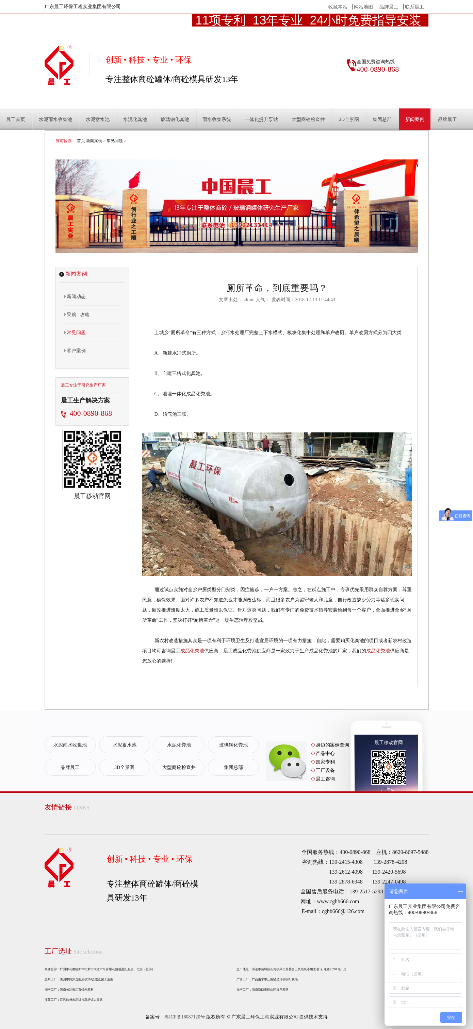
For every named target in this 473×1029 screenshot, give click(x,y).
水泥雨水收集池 (55, 119)
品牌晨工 (388, 7)
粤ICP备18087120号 (184, 1016)
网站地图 (363, 7)
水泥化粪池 (135, 119)
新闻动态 (75, 296)
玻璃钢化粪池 (175, 119)
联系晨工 (414, 7)
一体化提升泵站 (261, 119)
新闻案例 (414, 119)
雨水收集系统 (216, 119)
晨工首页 (15, 119)
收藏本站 (337, 7)
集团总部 (382, 119)
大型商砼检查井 (308, 119)
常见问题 (115, 140)
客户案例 (75, 350)
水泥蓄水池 (98, 119)
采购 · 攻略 (77, 314)
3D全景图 (349, 119)
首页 (81, 140)
